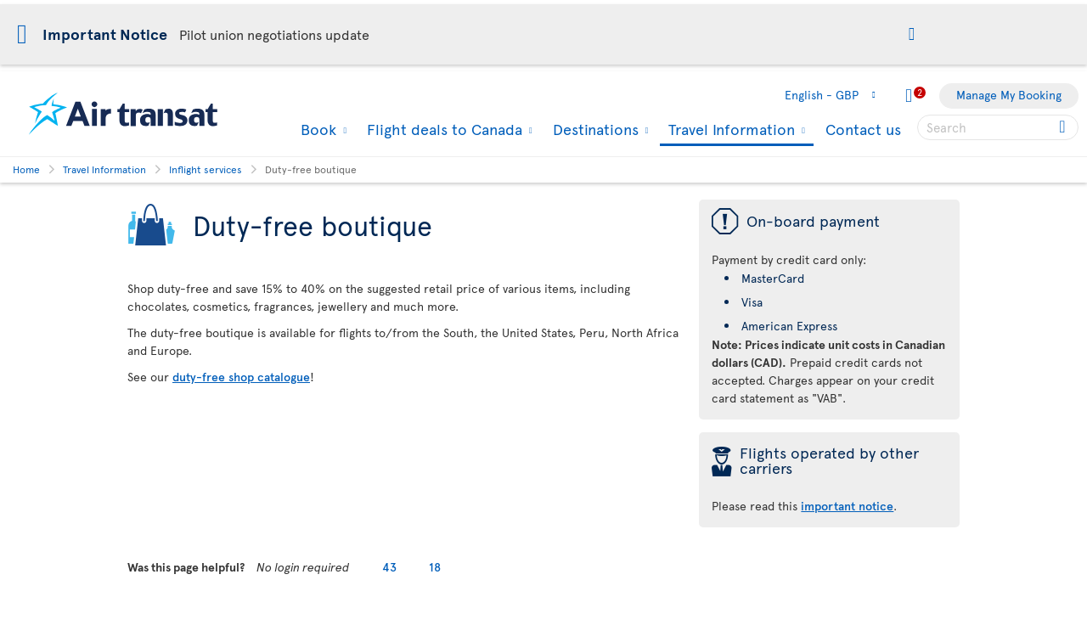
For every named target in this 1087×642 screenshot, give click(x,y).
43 (389, 567)
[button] (912, 35)
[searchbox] (998, 127)
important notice (847, 506)
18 (435, 567)
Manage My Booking (1009, 95)
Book (316, 129)
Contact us (863, 128)
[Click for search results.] (1064, 127)
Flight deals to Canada (442, 129)
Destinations (593, 129)
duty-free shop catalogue (241, 377)
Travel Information (729, 130)
